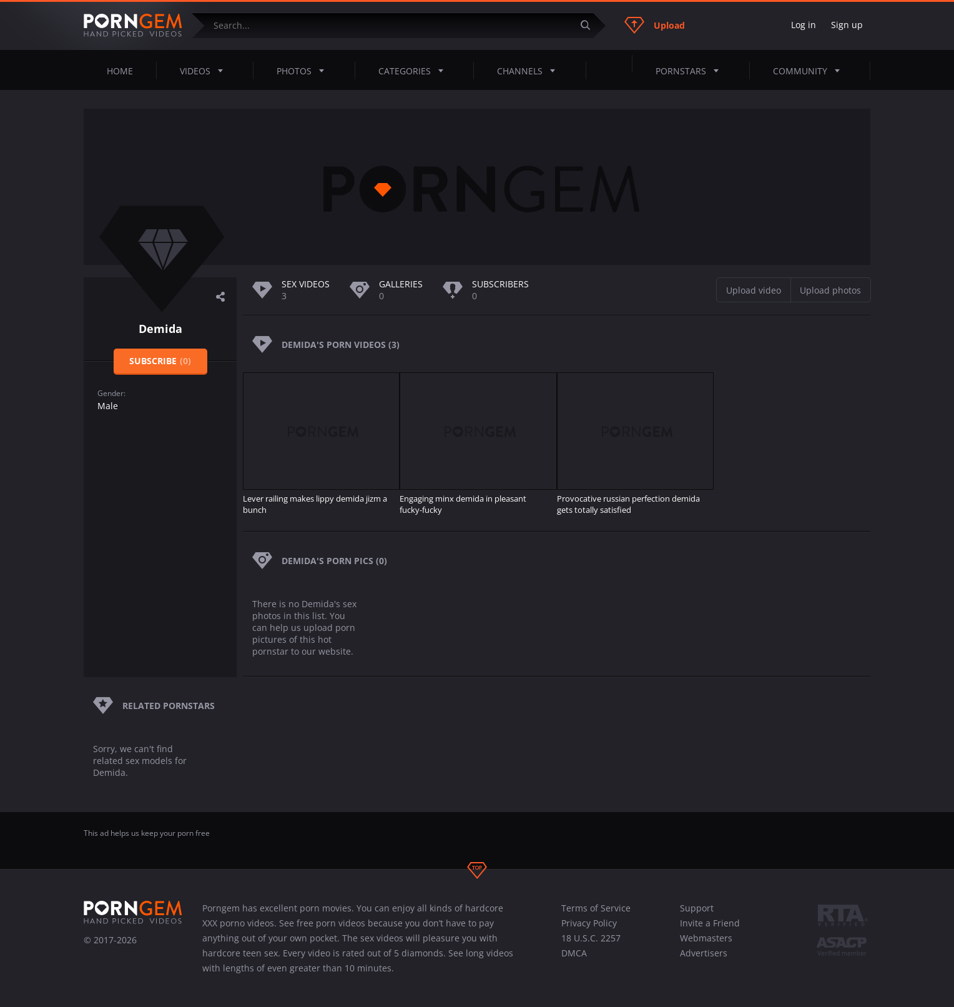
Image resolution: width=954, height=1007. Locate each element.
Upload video (753, 290)
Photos (304, 71)
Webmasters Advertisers (706, 945)
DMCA (574, 953)
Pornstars (691, 71)
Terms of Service (596, 908)
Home (120, 71)
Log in (803, 25)
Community (810, 71)
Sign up (847, 25)
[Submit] (590, 25)
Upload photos (830, 290)
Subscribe (160, 361)
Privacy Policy (589, 923)
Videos (205, 71)
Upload (654, 25)
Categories (414, 71)
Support (697, 908)
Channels (530, 71)
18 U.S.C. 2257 (591, 938)
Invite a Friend (710, 923)
